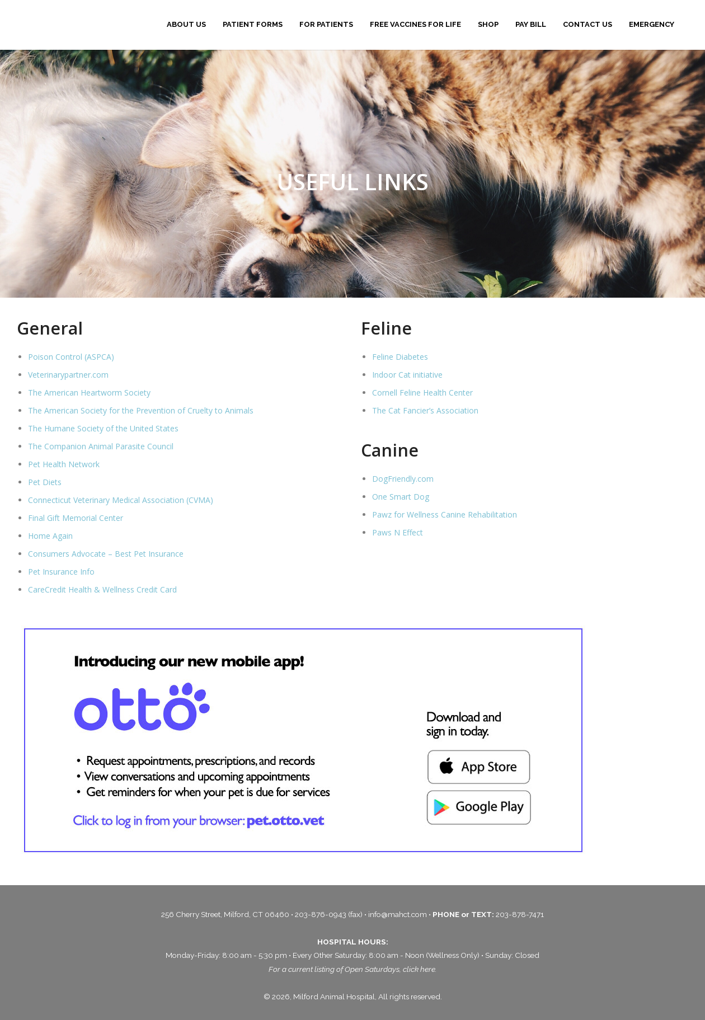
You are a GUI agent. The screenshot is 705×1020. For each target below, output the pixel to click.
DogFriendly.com (403, 478)
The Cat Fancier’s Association (425, 410)
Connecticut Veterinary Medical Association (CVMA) (120, 500)
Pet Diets (45, 482)
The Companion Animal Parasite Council (100, 446)
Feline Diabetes (400, 356)
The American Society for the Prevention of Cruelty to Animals (140, 410)
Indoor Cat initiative (407, 374)
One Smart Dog (400, 496)
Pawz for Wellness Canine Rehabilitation (444, 514)
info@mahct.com (398, 914)
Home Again (50, 535)
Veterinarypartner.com (68, 374)
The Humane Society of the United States (103, 428)
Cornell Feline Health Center (422, 392)
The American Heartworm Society (89, 392)
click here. (420, 969)
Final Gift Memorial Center (75, 518)
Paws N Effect (397, 532)
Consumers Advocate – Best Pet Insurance (106, 553)
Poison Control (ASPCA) (71, 356)
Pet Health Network (64, 464)
